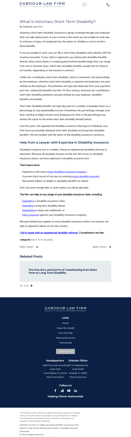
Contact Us (65, 351)
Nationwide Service (65, 337)
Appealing (27, 205)
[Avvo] (62, 390)
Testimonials (65, 342)
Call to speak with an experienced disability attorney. (49, 232)
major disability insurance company (66, 171)
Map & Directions (55, 377)
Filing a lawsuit (30, 214)
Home (65, 323)
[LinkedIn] (75, 390)
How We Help (65, 332)
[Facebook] (55, 390)
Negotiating (28, 210)
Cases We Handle (65, 328)
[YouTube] (68, 390)
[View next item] (32, 286)
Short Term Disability (42, 239)
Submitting (28, 200)
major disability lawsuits (85, 176)
